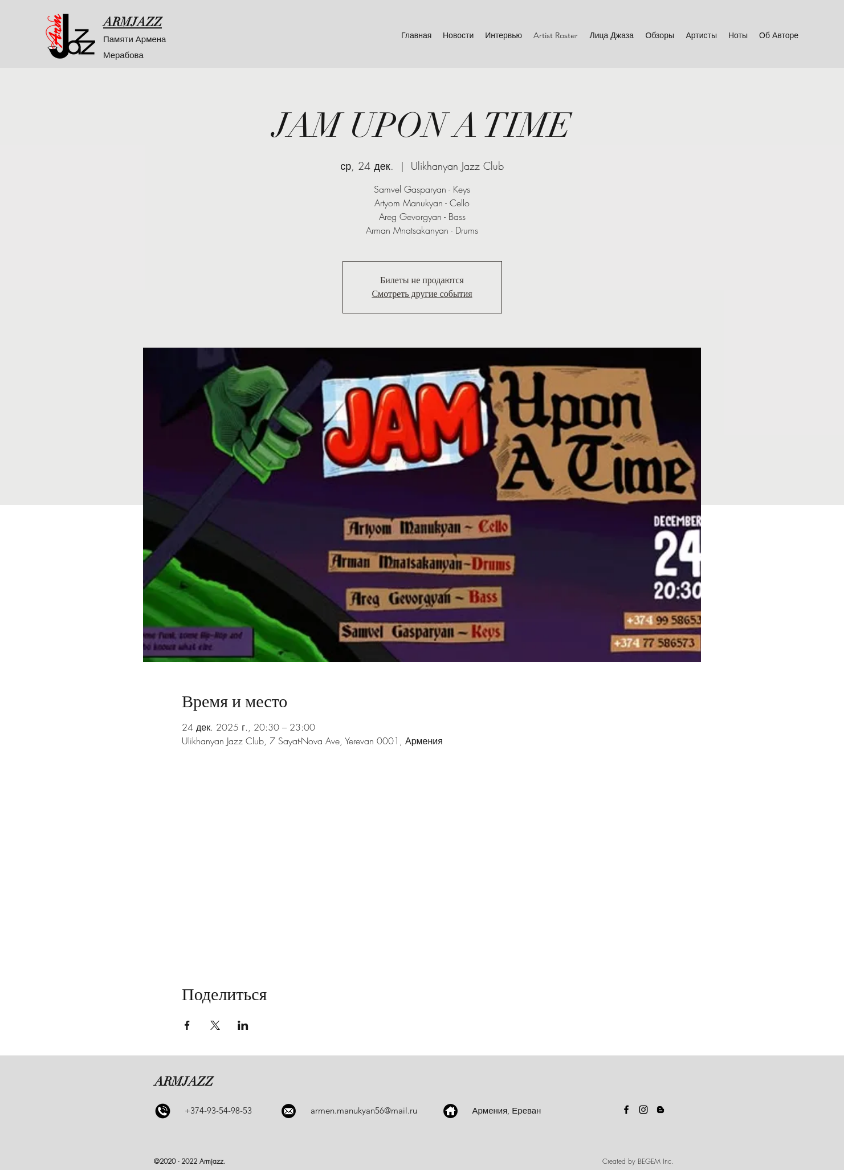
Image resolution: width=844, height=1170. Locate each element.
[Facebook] (626, 1109)
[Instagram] (643, 1109)
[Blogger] (660, 1109)
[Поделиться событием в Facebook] (187, 1025)
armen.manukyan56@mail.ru (364, 1110)
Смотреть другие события (422, 294)
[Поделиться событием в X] (215, 1025)
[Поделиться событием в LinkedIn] (243, 1025)
